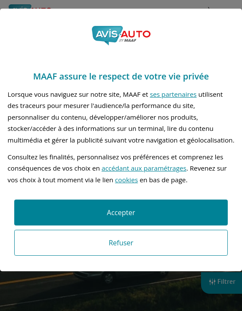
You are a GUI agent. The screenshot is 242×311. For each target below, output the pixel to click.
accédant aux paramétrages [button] (143, 168)
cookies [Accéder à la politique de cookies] (126, 179)
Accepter (121, 212)
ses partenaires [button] (173, 94)
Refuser (121, 243)
